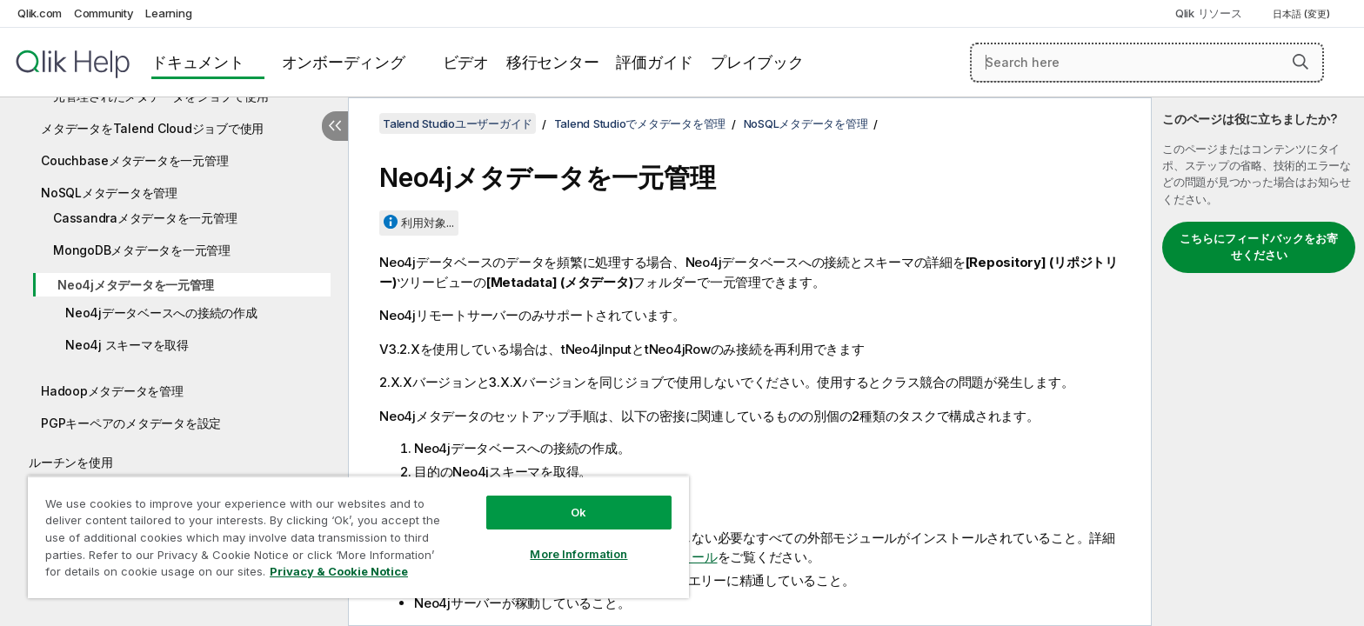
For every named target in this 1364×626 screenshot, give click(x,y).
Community (104, 13)
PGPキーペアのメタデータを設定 (131, 423)
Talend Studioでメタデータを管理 (640, 123)
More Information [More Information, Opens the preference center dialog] (578, 554)
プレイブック (757, 62)
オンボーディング (343, 62)
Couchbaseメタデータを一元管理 (134, 160)
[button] (1300, 61)
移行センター (552, 62)
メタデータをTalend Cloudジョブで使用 (152, 128)
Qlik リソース (1208, 13)
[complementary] (1258, 361)
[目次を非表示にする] (335, 126)
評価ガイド (654, 62)
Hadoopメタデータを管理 (112, 390)
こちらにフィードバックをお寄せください (1259, 247)
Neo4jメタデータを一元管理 (135, 284)
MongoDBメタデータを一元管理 (142, 250)
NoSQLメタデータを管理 (109, 192)
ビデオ (466, 62)
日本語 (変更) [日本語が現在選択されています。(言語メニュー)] (1303, 14)
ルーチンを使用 (70, 462)
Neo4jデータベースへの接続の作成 (161, 312)
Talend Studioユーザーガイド (457, 123)
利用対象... (427, 223)
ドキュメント (197, 62)
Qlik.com (39, 13)
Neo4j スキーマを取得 (127, 344)
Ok (578, 512)
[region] (358, 537)
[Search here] (1147, 62)
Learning (168, 13)
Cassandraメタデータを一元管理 (145, 217)
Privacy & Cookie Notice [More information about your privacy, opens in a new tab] (339, 571)
